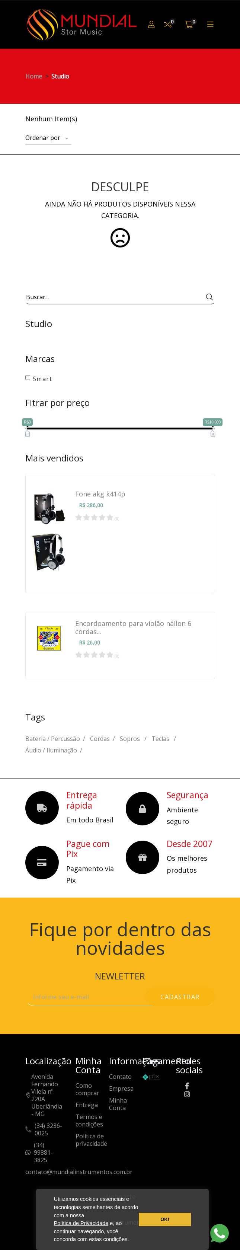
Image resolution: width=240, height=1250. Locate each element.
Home (33, 76)
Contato (120, 1077)
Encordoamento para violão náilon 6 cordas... (133, 628)
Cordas (100, 739)
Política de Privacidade (81, 1223)
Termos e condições (89, 1120)
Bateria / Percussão (52, 739)
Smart (42, 379)
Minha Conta (118, 1104)
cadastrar (180, 997)
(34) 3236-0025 (48, 1129)
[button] (131, 1240)
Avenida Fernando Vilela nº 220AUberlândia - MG (46, 1095)
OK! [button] (164, 1219)
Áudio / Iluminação (51, 750)
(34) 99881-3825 (43, 1152)
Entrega (87, 1105)
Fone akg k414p (100, 494)
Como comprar (87, 1089)
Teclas (161, 739)
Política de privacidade (91, 1140)
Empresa (121, 1089)
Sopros (130, 739)
